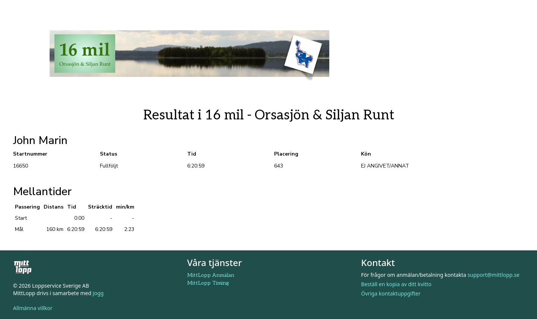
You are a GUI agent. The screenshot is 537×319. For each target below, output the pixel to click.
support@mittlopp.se (493, 274)
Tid (191, 153)
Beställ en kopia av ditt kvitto (396, 284)
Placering (286, 153)
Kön (366, 153)
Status (108, 153)
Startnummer (30, 153)
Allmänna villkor (33, 308)
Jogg (98, 293)
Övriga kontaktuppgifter (390, 293)
